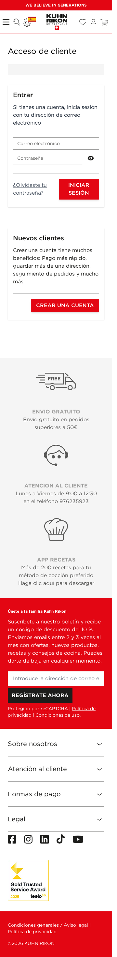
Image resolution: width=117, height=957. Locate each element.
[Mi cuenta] (93, 22)
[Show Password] (90, 158)
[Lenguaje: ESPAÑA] (29, 22)
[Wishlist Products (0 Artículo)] (83, 22)
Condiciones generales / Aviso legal (48, 925)
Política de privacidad (32, 931)
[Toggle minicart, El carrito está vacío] (104, 22)
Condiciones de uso (57, 715)
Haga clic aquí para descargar (56, 583)
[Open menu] (7, 22)
